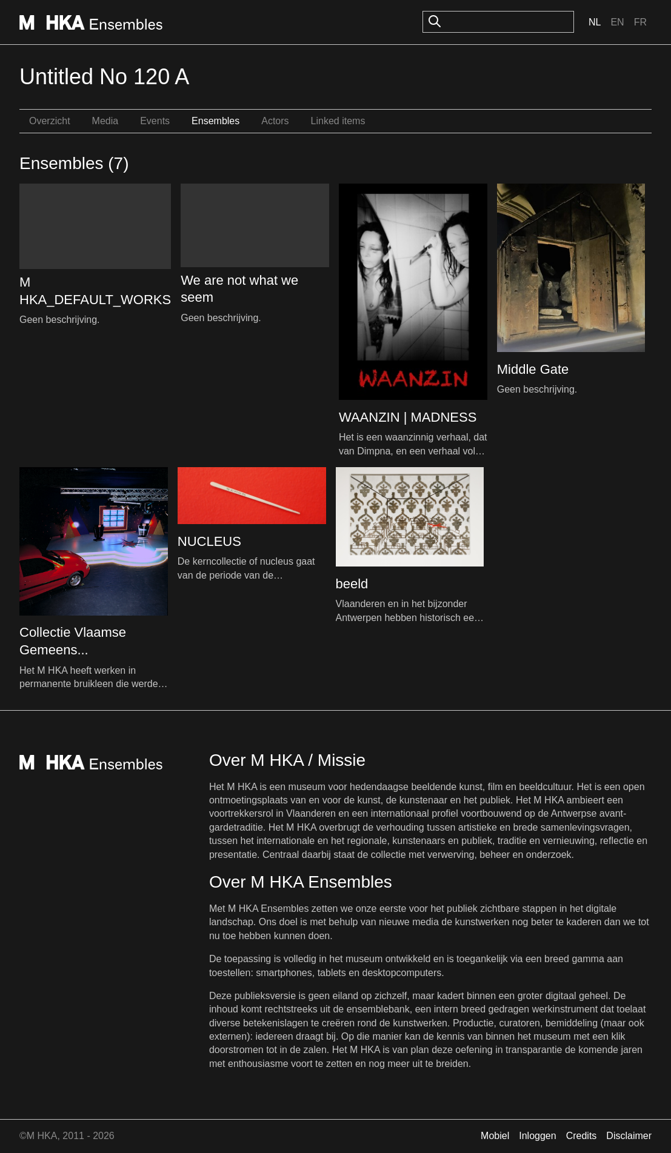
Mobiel (495, 1136)
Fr (640, 22)
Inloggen (537, 1136)
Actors (275, 121)
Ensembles (215, 121)
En (617, 22)
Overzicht (49, 121)
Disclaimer (629, 1136)
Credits (581, 1136)
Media (105, 121)
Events (155, 121)
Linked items (338, 121)
